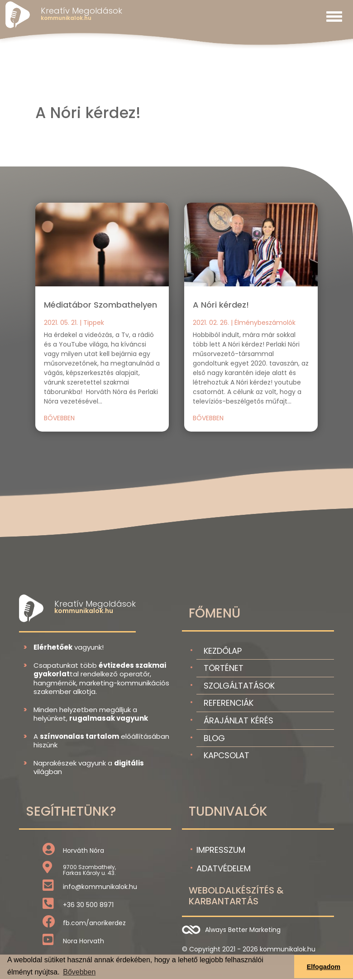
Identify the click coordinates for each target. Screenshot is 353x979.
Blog (214, 738)
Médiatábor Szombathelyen (100, 304)
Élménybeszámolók (265, 322)
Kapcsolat (226, 755)
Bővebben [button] (79, 972)
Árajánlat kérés (238, 720)
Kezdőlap (223, 650)
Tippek (93, 322)
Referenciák (228, 702)
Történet (223, 668)
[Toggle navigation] (334, 16)
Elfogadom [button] (323, 966)
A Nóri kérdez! (221, 304)
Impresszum (220, 849)
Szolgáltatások (239, 685)
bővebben (59, 418)
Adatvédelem (223, 868)
